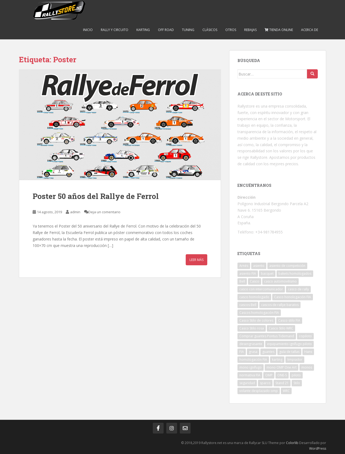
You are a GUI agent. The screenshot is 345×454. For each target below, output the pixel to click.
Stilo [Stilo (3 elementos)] (297, 383)
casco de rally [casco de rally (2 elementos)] (298, 289)
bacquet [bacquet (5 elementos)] (267, 273)
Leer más (196, 259)
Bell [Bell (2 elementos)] (242, 281)
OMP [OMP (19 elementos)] (268, 375)
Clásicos (209, 29)
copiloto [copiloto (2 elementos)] (305, 336)
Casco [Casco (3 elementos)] (254, 281)
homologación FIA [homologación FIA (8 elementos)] (253, 359)
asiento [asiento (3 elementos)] (258, 265)
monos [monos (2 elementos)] (306, 367)
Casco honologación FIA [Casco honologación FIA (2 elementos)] (292, 297)
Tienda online (279, 29)
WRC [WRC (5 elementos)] (286, 390)
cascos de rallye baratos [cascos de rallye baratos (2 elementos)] (280, 304)
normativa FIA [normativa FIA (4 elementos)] (249, 375)
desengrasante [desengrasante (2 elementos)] (250, 344)
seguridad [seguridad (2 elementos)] (247, 383)
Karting (143, 29)
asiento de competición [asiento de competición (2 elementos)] (287, 265)
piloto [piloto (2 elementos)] (296, 375)
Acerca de (309, 29)
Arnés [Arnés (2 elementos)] (243, 265)
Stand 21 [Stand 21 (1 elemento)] (282, 383)
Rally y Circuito (114, 29)
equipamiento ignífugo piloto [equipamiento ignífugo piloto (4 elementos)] (289, 344)
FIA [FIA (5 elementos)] (241, 351)
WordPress (317, 448)
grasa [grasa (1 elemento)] (253, 351)
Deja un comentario (104, 211)
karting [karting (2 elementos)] (277, 359)
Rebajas (250, 29)
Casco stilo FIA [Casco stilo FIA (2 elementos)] (289, 320)
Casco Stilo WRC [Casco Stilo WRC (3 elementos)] (281, 328)
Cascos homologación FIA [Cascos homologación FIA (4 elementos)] (259, 312)
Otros (230, 29)
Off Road (166, 29)
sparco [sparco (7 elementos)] (265, 383)
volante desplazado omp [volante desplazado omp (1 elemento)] (258, 390)
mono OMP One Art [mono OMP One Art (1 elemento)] (281, 367)
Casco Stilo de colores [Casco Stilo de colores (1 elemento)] (256, 320)
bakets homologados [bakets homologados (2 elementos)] (294, 273)
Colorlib (292, 443)
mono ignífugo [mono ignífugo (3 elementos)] (250, 367)
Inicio (88, 29)
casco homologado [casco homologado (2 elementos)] (254, 297)
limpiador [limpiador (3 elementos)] (294, 359)
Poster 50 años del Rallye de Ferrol (96, 196)
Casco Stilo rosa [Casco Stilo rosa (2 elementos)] (251, 328)
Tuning (188, 29)
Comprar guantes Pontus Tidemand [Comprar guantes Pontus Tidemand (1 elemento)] (266, 336)
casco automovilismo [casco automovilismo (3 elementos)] (280, 281)
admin (75, 211)
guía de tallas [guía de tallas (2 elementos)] (289, 351)
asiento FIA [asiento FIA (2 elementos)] (247, 273)
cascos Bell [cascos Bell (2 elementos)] (247, 304)
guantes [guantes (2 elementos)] (268, 351)
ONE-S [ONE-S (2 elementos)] (282, 375)
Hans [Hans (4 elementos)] (308, 351)
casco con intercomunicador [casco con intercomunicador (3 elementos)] (261, 289)
